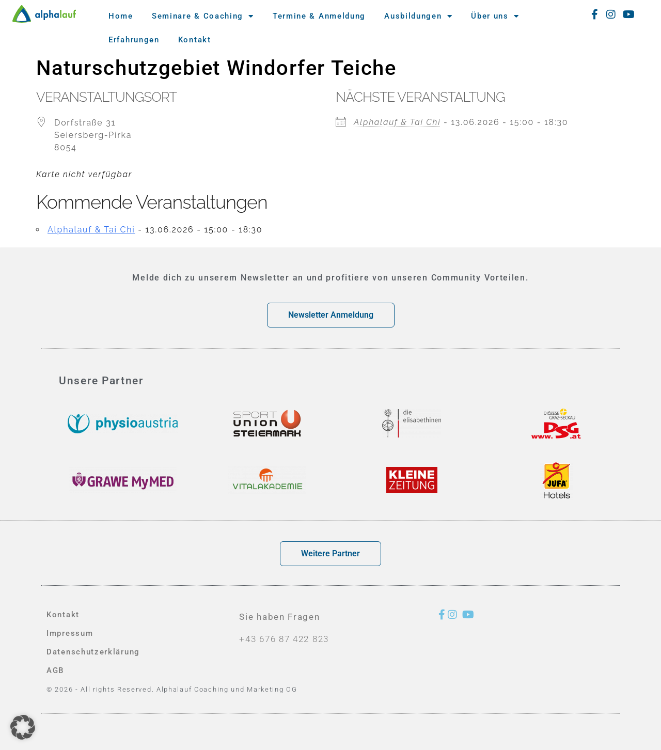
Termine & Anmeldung (319, 16)
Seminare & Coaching (203, 16)
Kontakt (194, 39)
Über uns (495, 16)
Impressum (69, 633)
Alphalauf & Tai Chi (397, 122)
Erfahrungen (134, 39)
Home (120, 16)
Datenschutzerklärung (93, 652)
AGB (55, 670)
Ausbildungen (418, 16)
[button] (22, 727)
